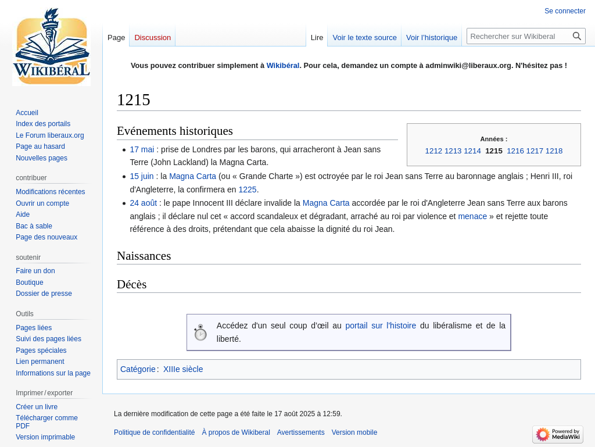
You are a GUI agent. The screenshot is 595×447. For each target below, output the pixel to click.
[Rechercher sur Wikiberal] (526, 36)
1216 (515, 150)
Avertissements (301, 432)
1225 (248, 189)
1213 (453, 150)
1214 (472, 150)
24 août (143, 203)
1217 (535, 150)
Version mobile (355, 432)
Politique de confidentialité (154, 432)
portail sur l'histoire (380, 325)
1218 (554, 150)
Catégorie (138, 369)
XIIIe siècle (183, 369)
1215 (494, 150)
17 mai (142, 149)
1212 (434, 150)
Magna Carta (192, 176)
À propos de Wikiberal (236, 432)
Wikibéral (283, 65)
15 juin (141, 176)
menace (472, 216)
